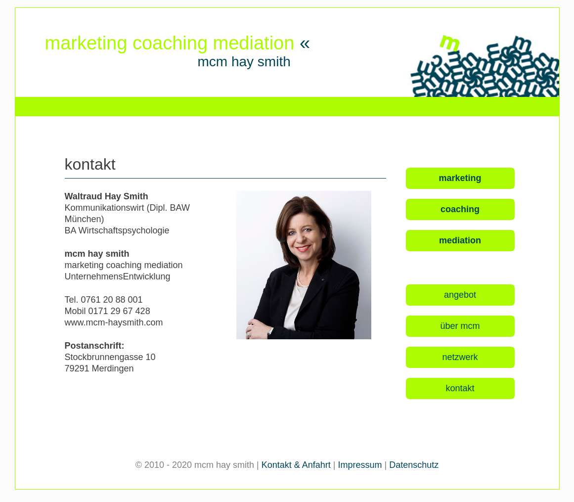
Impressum (360, 465)
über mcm (460, 326)
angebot (460, 295)
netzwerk (460, 357)
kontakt (459, 388)
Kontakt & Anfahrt (296, 465)
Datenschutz (414, 465)
